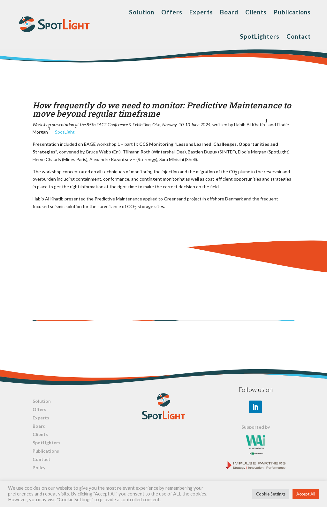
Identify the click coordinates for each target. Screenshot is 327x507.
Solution (141, 12)
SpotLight (65, 132)
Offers (171, 12)
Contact (298, 36)
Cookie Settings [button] (270, 493)
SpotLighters (259, 36)
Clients (256, 12)
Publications (292, 12)
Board (229, 12)
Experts (201, 12)
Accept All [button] (305, 493)
